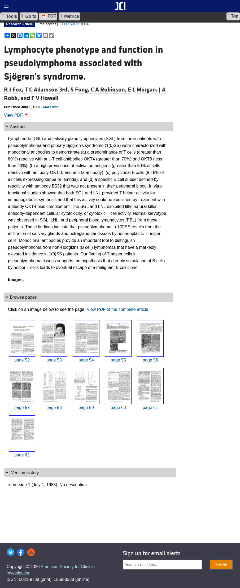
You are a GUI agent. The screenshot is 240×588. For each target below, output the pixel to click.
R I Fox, (14, 89)
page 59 (86, 407)
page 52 (22, 360)
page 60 (118, 407)
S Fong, (80, 89)
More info (51, 107)
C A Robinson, (109, 89)
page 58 (54, 407)
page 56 (150, 360)
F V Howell (44, 98)
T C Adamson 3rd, (47, 89)
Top (233, 16)
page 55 (118, 360)
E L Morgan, (143, 89)
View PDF (16, 115)
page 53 (54, 360)
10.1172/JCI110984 (74, 24)
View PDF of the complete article (117, 309)
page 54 (86, 360)
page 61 (150, 407)
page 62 (22, 455)
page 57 (22, 407)
